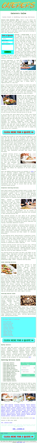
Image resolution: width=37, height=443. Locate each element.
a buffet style (28, 114)
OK (24, 442)
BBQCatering (25, 411)
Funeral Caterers (30, 404)
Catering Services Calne (10, 360)
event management (5, 140)
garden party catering (26, 277)
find (5, 347)
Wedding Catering (5, 407)
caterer (27, 110)
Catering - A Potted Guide (22, 34)
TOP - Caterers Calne (6, 422)
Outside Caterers (25, 413)
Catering (18, 89)
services (18, 171)
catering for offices (7, 284)
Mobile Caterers (5, 411)
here (30, 357)
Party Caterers (31, 406)
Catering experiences (7, 60)
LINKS (21, 10)
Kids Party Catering (7, 406)
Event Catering (9, 404)
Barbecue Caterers (21, 408)
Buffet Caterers (21, 414)
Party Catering (11, 413)
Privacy (35, 433)
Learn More (19, 442)
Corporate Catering (19, 404)
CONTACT (28, 10)
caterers (24, 179)
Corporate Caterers (20, 406)
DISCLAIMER (33, 10)
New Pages (6, 433)
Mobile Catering (31, 408)
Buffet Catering (11, 408)
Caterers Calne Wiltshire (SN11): (10, 20)
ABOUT (24, 10)
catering (33, 286)
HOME (18, 10)
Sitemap (2, 433)
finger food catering (29, 271)
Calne (32, 171)
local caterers (19, 289)
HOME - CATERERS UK (18, 429)
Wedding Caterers (6, 410)
